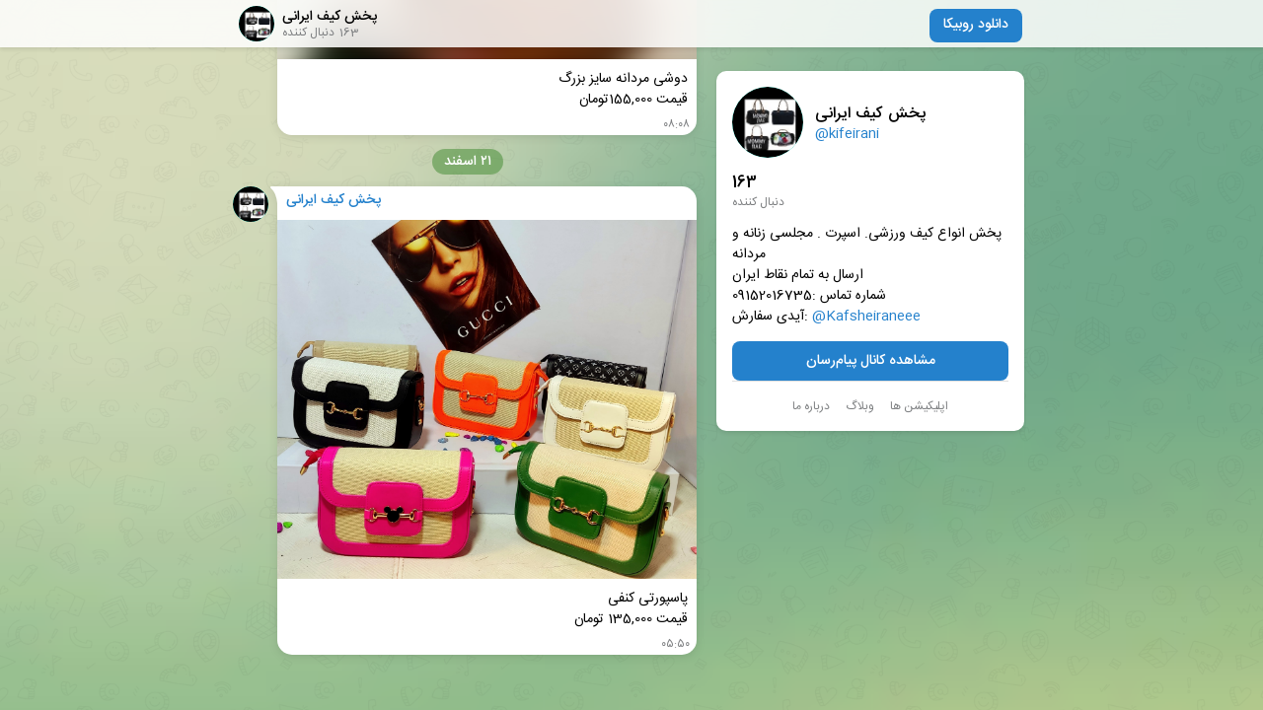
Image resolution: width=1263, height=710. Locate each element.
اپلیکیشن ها (919, 406)
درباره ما (811, 406)
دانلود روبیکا (975, 24)
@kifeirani (847, 134)
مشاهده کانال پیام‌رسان (870, 361)
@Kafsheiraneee (866, 317)
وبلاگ (860, 406)
